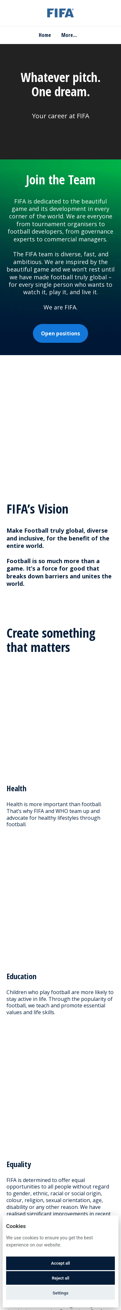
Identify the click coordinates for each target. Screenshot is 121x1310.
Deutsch (54, 1213)
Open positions (60, 333)
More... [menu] (69, 35)
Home (45, 35)
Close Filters (60, 988)
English (22, 1213)
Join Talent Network (60, 1170)
